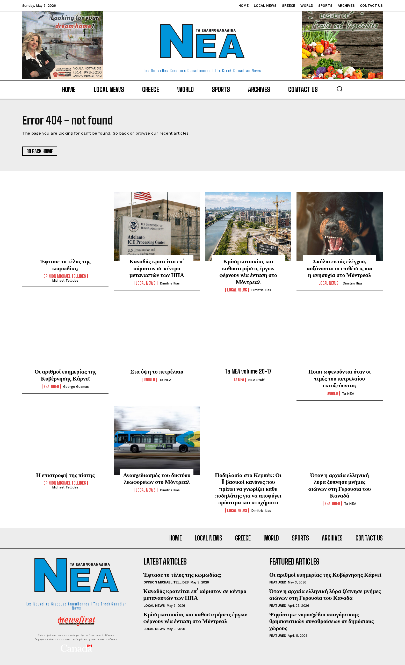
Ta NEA (165, 380)
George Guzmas (76, 387)
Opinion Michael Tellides (65, 276)
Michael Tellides (65, 280)
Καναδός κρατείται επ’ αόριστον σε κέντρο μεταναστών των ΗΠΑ (156, 268)
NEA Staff (256, 380)
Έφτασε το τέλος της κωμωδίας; (65, 264)
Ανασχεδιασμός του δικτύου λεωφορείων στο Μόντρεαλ (156, 478)
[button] (339, 89)
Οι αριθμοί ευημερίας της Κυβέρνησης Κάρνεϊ (65, 375)
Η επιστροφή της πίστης (65, 474)
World (149, 380)
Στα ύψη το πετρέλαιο (156, 371)
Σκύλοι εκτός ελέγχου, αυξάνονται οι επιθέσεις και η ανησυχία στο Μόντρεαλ (340, 268)
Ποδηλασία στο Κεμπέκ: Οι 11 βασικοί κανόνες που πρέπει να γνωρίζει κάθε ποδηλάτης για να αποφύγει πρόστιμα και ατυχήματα (248, 488)
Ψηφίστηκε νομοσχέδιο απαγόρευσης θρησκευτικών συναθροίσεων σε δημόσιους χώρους (321, 621)
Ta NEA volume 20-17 (248, 371)
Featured (51, 386)
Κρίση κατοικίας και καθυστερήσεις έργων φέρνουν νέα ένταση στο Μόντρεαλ (248, 271)
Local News (146, 283)
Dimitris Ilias (170, 283)
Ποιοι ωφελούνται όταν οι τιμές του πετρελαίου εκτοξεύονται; (339, 378)
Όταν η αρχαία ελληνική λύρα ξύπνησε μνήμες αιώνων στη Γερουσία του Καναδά (339, 485)
